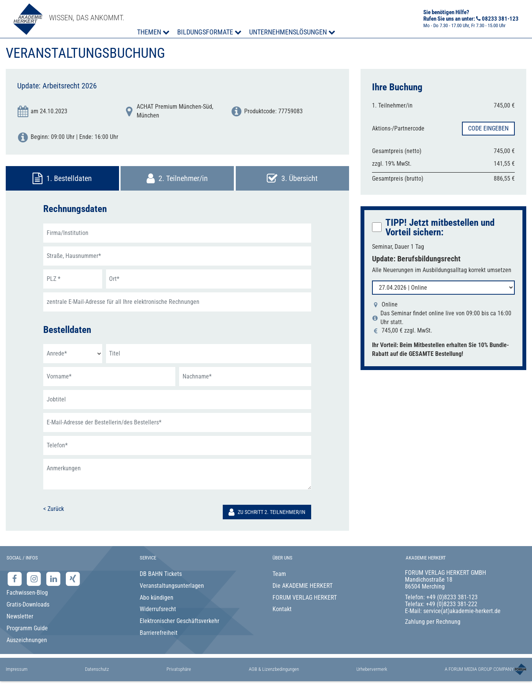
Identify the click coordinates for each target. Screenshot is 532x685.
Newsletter (20, 616)
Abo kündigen (156, 597)
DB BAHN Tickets (161, 573)
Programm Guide (27, 628)
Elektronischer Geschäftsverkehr (179, 621)
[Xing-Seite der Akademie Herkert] (73, 578)
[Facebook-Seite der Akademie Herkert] (15, 578)
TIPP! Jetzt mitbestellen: (439, 227)
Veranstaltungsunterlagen (172, 585)
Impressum (17, 669)
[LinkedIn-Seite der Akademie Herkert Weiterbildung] (54, 578)
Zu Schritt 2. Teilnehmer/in (266, 512)
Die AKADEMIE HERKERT (303, 585)
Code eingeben (488, 128)
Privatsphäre (178, 669)
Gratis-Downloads (28, 604)
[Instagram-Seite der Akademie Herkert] (35, 578)
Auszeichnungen (27, 640)
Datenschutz (97, 669)
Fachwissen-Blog (27, 592)
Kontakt (282, 609)
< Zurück (53, 508)
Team (279, 573)
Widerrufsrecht (158, 609)
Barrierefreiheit (159, 632)
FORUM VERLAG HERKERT (305, 597)
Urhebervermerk (371, 669)
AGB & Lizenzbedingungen (274, 669)
